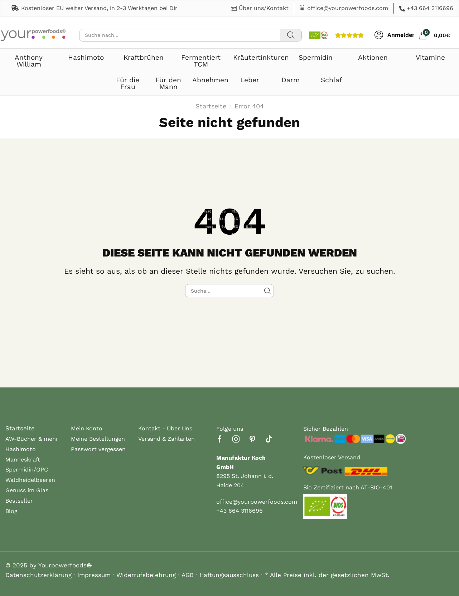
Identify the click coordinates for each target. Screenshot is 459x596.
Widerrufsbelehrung (146, 574)
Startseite (210, 106)
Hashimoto (86, 57)
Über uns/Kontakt (264, 8)
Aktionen (373, 57)
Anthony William (29, 60)
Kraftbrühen (144, 57)
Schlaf (331, 80)
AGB (188, 574)
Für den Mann (168, 83)
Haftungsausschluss (229, 574)
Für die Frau (127, 83)
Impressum (94, 574)
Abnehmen (210, 80)
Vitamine (430, 57)
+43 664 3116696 (430, 8)
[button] (395, 35)
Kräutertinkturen (261, 57)
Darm (290, 80)
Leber (249, 80)
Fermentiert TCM (201, 60)
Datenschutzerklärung (38, 574)
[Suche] (290, 35)
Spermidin (316, 57)
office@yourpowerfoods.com (347, 8)
